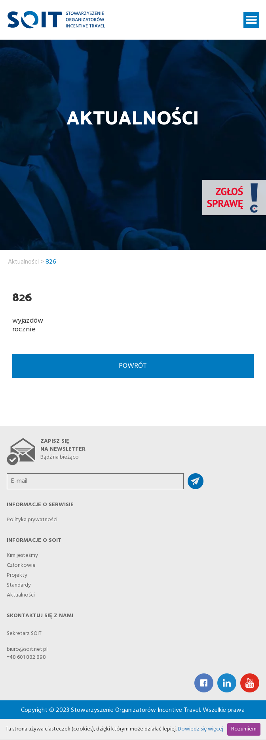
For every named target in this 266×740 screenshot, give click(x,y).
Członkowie (21, 563)
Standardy (19, 583)
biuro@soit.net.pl (27, 649)
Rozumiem (243, 729)
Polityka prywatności (32, 517)
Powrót (133, 366)
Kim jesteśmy (22, 553)
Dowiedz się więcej (200, 729)
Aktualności (23, 261)
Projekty (17, 573)
